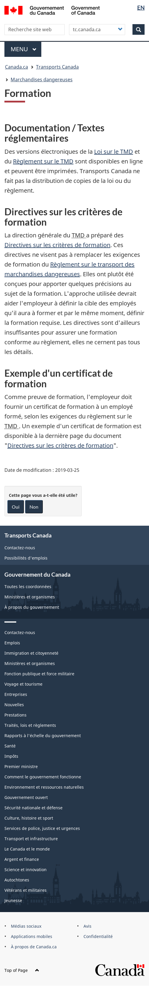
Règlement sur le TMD (43, 161)
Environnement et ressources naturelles (44, 787)
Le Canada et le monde (27, 849)
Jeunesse (13, 900)
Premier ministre (21, 766)
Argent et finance (21, 859)
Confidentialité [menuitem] (98, 936)
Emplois (12, 643)
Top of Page (21, 970)
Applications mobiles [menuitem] (31, 936)
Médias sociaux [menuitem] (26, 926)
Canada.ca (16, 67)
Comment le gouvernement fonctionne (42, 777)
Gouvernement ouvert (26, 797)
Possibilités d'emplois (26, 558)
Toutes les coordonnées (27, 586)
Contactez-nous (19, 547)
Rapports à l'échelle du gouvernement (42, 735)
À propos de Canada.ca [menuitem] (34, 946)
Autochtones (16, 880)
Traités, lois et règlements (30, 725)
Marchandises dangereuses (42, 79)
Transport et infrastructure (31, 838)
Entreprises (15, 694)
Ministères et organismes (29, 597)
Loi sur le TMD (113, 151)
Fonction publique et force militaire (39, 673)
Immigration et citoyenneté (31, 653)
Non (34, 506)
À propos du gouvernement (31, 607)
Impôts (11, 756)
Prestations (15, 715)
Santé (10, 746)
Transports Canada (57, 67)
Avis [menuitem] (87, 926)
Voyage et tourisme (23, 684)
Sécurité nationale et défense (33, 807)
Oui (15, 506)
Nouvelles (14, 704)
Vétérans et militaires (25, 890)
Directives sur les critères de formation (57, 245)
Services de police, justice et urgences (42, 828)
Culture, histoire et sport (28, 818)
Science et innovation (25, 869)
